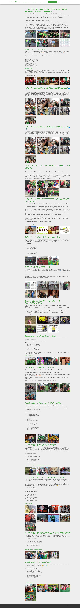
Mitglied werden (42, 2)
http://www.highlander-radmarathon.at (32, 432)
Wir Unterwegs (52, 2)
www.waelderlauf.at (29, 582)
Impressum (68, 605)
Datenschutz (64, 605)
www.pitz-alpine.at (28, 503)
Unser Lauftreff (26, 2)
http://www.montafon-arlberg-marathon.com (33, 549)
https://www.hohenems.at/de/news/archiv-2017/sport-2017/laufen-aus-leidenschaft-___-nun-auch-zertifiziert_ (46, 223)
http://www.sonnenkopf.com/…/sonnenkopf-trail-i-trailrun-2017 (37, 465)
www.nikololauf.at (28, 68)
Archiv (68, 2)
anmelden (60, 605)
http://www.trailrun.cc (29, 355)
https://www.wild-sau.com (30, 382)
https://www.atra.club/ (29, 224)
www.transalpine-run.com (30, 314)
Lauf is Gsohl (61, 2)
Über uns (34, 2)
